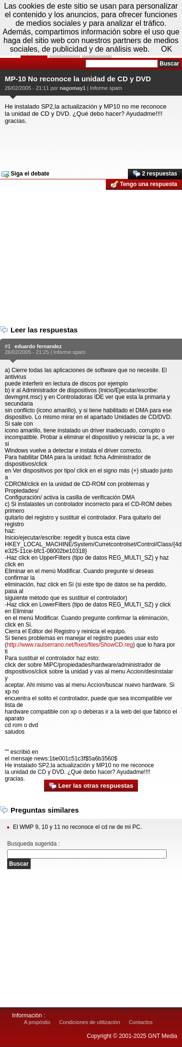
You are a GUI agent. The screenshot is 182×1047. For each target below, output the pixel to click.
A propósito (37, 1022)
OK (166, 49)
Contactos (141, 1022)
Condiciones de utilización (89, 1022)
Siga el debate (25, 174)
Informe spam (106, 88)
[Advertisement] (90, 143)
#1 (8, 346)
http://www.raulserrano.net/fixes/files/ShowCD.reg (70, 644)
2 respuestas (155, 174)
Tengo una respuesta (144, 184)
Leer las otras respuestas (91, 786)
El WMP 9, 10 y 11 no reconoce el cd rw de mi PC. (77, 827)
